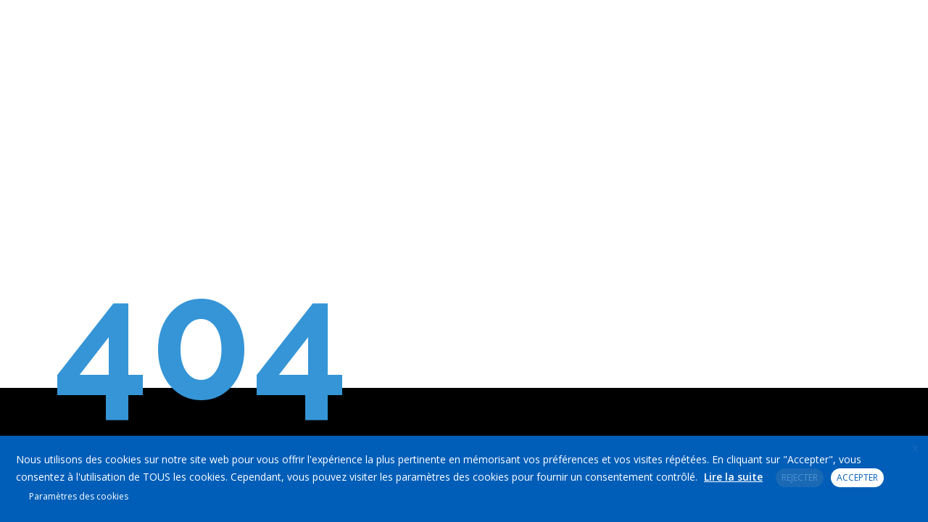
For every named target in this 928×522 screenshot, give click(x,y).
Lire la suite (733, 477)
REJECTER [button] (800, 477)
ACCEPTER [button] (857, 477)
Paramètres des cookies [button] (78, 496)
